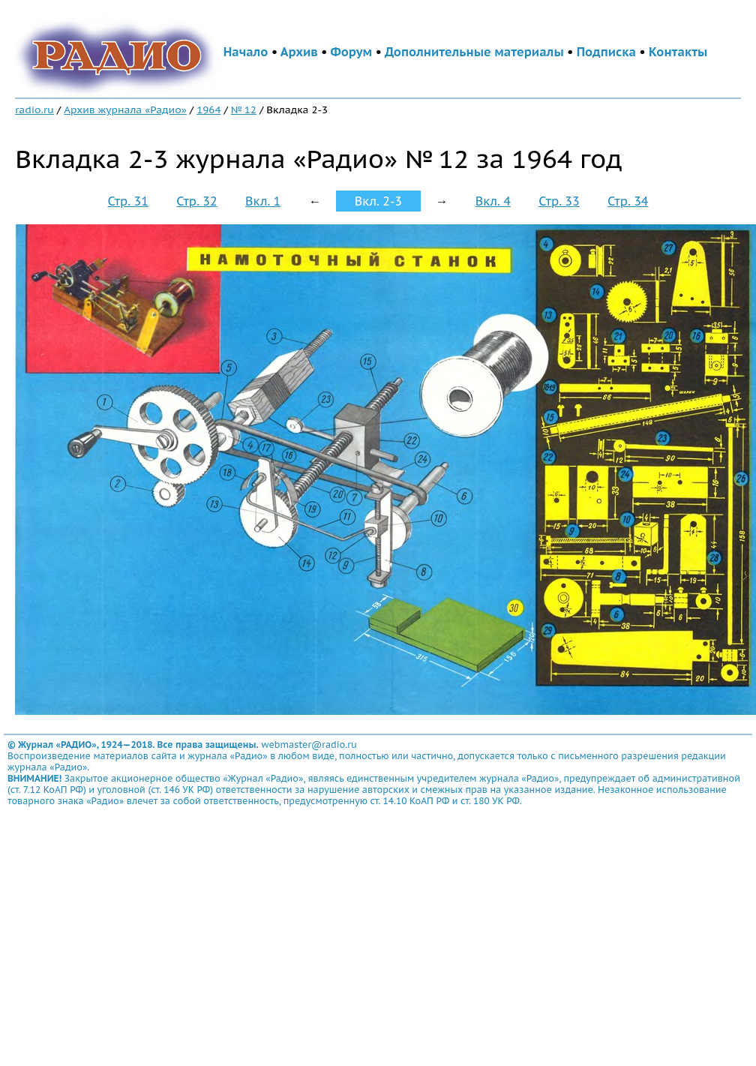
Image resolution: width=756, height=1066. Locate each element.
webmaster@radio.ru (309, 744)
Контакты (678, 52)
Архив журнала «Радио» (125, 109)
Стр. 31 (127, 201)
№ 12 (243, 109)
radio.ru (34, 109)
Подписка (606, 52)
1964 (208, 109)
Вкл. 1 (262, 201)
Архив (299, 52)
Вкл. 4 (493, 201)
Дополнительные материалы (474, 52)
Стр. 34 (628, 201)
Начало (246, 52)
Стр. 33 (558, 201)
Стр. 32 (196, 201)
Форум (352, 52)
